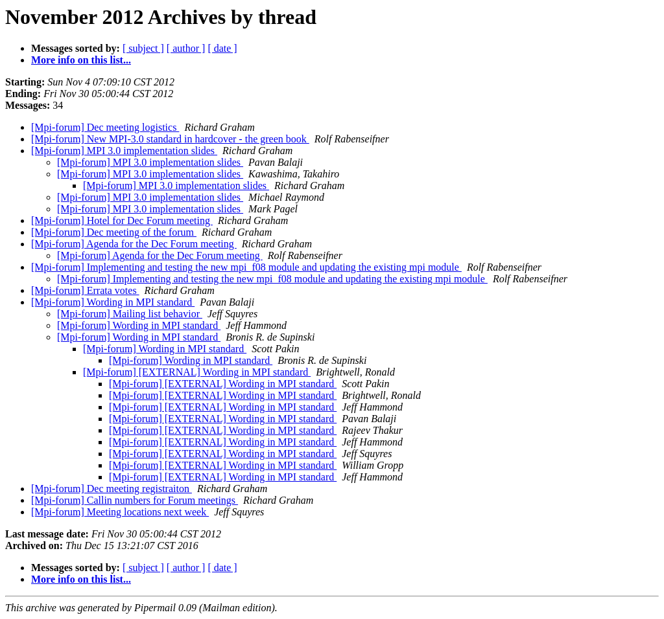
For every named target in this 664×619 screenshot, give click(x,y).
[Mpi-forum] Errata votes (85, 290)
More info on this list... (81, 59)
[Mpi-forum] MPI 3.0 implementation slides (124, 150)
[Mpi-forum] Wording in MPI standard (113, 302)
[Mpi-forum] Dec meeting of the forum (113, 232)
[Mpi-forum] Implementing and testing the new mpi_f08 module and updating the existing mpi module (246, 267)
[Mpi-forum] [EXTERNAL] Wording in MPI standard (197, 371)
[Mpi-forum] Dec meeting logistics (105, 127)
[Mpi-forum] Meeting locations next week (120, 511)
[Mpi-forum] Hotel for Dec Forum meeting (122, 220)
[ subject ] (143, 48)
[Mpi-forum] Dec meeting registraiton (111, 488)
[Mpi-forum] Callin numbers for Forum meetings (134, 500)
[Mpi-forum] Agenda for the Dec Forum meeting (134, 243)
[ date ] (222, 48)
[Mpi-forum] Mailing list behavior (129, 313)
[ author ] (186, 48)
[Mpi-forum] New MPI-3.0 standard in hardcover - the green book (170, 138)
